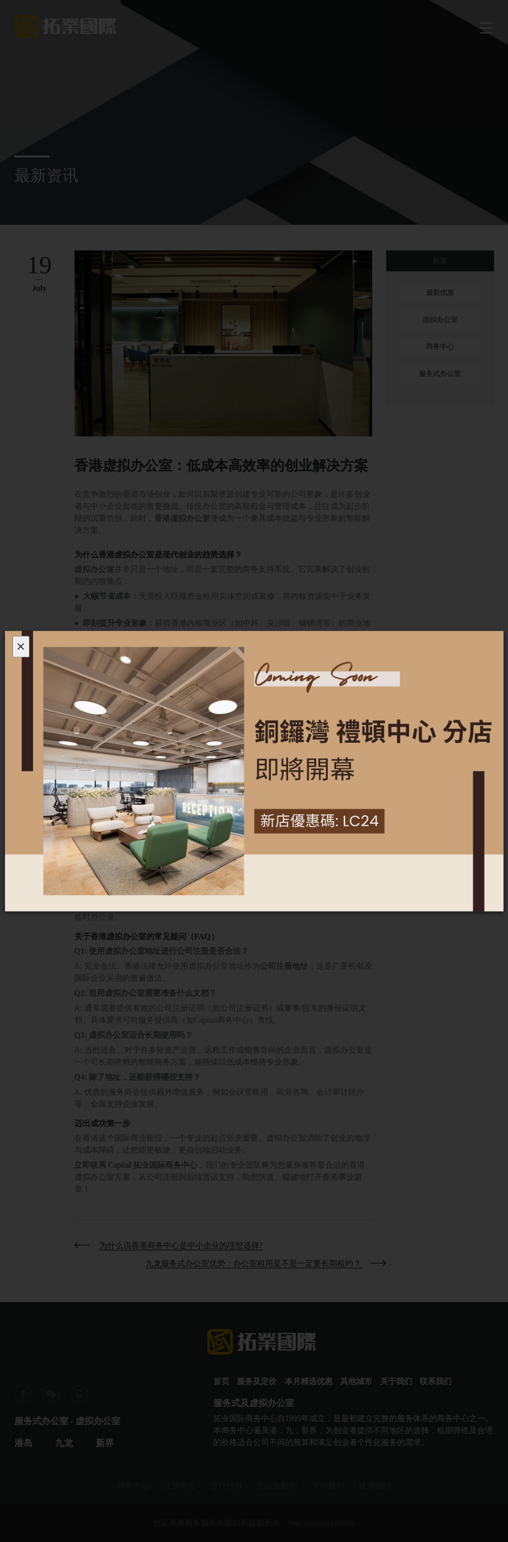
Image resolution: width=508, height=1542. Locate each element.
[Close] (20, 646)
